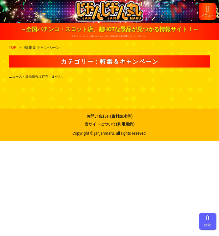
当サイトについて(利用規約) (109, 124)
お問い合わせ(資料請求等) (109, 116)
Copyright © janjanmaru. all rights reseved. (109, 133)
